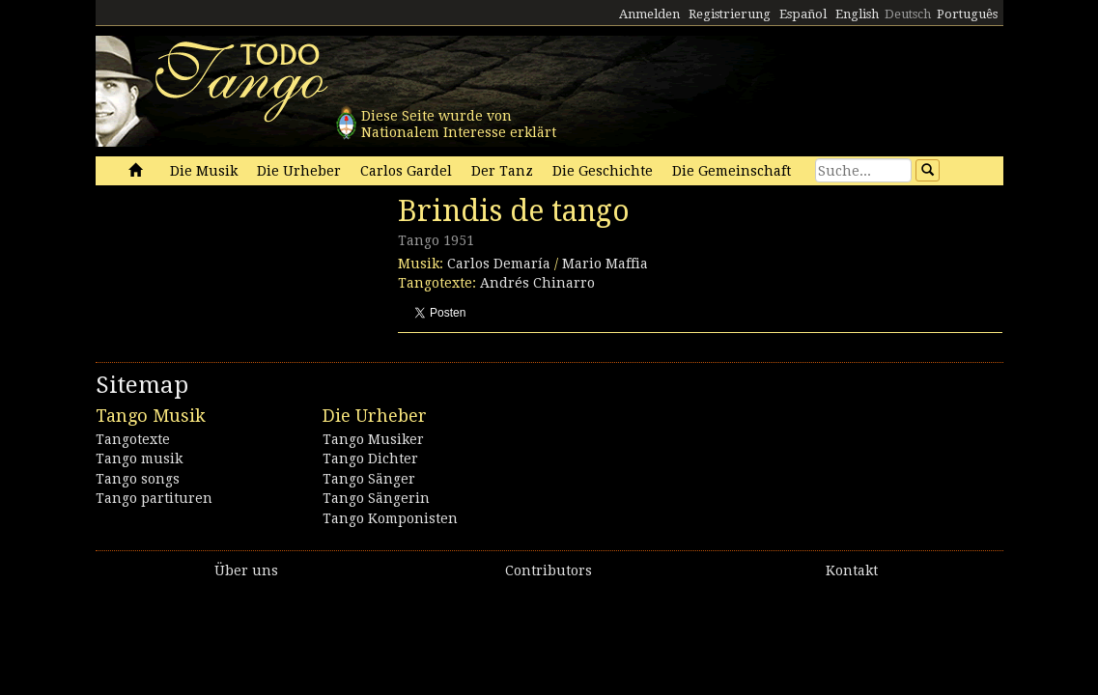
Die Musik (204, 171)
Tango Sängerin (376, 498)
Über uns (246, 570)
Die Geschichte (602, 171)
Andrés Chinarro (537, 283)
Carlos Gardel (406, 171)
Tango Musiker (373, 439)
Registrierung (730, 14)
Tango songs (138, 478)
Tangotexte (133, 439)
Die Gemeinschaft (731, 171)
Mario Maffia (605, 263)
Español (803, 14)
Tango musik (139, 458)
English (857, 14)
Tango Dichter (370, 458)
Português (967, 14)
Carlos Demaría (498, 263)
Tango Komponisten (390, 518)
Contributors (548, 570)
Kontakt (852, 570)
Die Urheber (299, 171)
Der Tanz (502, 171)
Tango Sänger (369, 478)
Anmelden (649, 14)
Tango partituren (154, 498)
